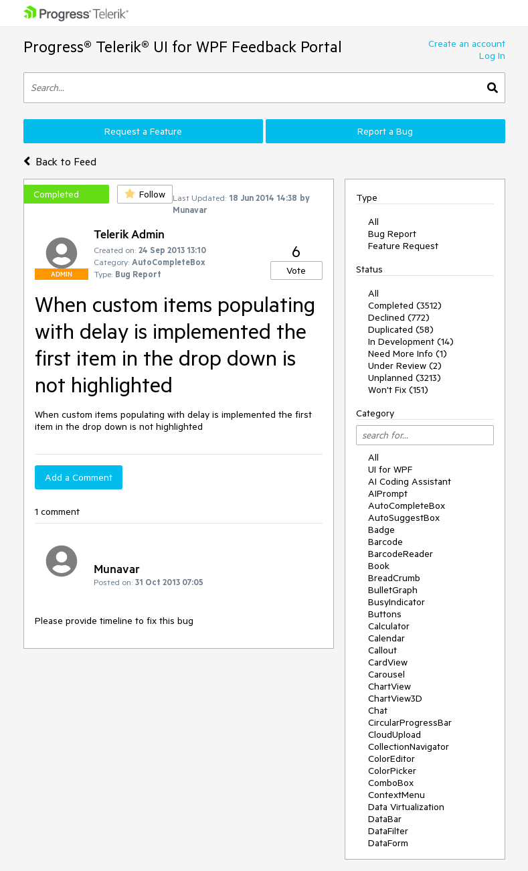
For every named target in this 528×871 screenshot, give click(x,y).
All (373, 222)
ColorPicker (392, 771)
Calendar (386, 638)
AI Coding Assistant (409, 481)
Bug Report (392, 234)
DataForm (388, 843)
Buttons (385, 614)
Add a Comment (78, 477)
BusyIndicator (396, 602)
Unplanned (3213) (404, 378)
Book (378, 566)
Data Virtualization (406, 807)
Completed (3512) (405, 305)
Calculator (389, 626)
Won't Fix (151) (398, 390)
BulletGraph (393, 590)
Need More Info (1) (407, 353)
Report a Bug (385, 131)
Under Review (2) (405, 366)
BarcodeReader (400, 554)
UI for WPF (390, 469)
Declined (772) (399, 317)
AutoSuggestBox (404, 517)
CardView (388, 662)
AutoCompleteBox (406, 505)
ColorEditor (391, 759)
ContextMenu (396, 795)
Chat (377, 710)
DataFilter (388, 831)
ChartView (389, 686)
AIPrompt (388, 493)
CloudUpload (394, 734)
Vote (296, 270)
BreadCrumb (394, 578)
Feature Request (403, 246)
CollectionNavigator (408, 746)
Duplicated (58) (401, 329)
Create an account (466, 43)
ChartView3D (395, 698)
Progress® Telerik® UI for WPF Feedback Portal (182, 46)
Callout (382, 650)
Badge (381, 530)
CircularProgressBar (410, 722)
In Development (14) (411, 341)
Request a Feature (143, 131)
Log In (492, 56)
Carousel (386, 674)
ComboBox (391, 783)
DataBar (385, 819)
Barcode (385, 542)
